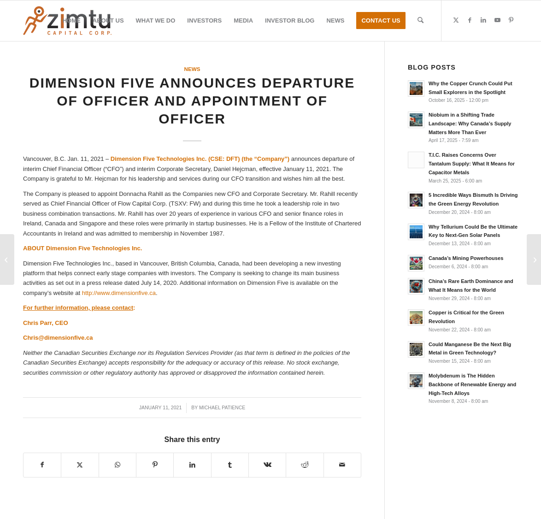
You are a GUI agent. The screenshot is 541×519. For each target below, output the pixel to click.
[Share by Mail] (342, 465)
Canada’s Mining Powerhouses (466, 258)
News (192, 69)
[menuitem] (72, 20)
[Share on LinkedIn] (192, 465)
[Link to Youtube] (497, 20)
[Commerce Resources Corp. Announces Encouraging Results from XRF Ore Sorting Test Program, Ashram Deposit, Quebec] (534, 259)
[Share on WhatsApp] (117, 465)
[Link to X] (456, 20)
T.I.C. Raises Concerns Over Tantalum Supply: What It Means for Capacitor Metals (472, 163)
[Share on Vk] (267, 465)
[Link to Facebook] (469, 20)
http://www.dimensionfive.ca (119, 292)
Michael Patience (222, 407)
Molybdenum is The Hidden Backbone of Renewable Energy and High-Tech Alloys (472, 384)
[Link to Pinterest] (511, 20)
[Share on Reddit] (304, 465)
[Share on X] (79, 465)
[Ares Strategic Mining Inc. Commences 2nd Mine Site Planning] (7, 259)
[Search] (420, 20)
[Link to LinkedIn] (483, 20)
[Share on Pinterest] (154, 465)
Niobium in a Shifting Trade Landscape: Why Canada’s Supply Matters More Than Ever (470, 123)
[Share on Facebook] (42, 465)
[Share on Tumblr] (230, 465)
